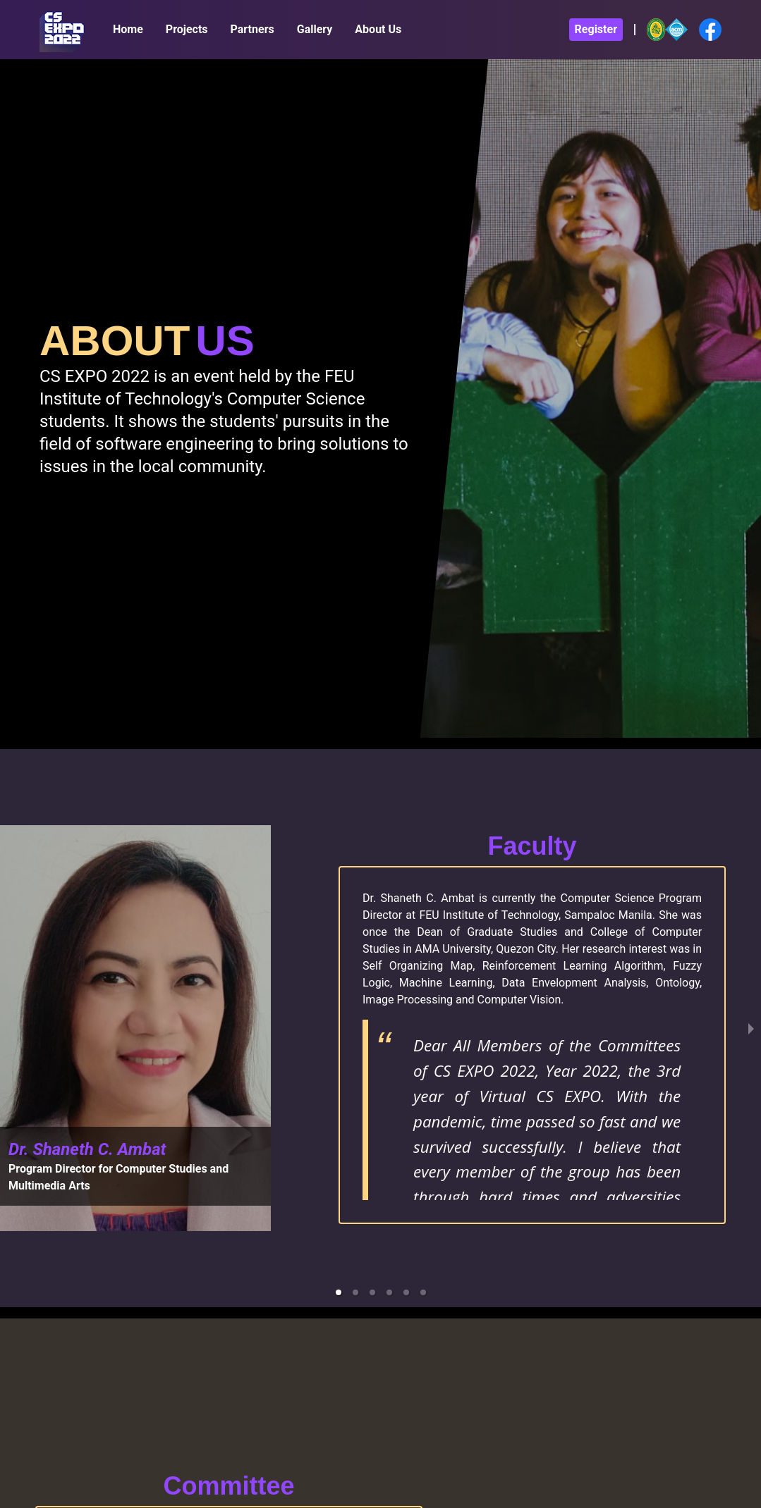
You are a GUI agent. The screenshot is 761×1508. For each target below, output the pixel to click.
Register (596, 29)
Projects (187, 29)
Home (128, 29)
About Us (378, 29)
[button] (338, 1292)
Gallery (315, 29)
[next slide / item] (751, 1028)
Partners (252, 29)
